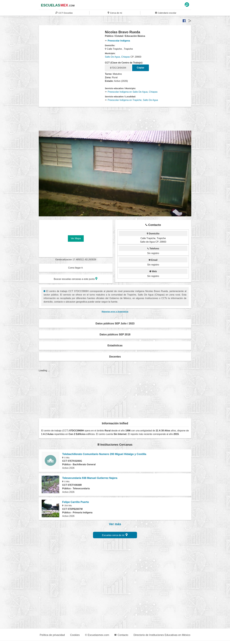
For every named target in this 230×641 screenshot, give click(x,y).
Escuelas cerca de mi (115, 535)
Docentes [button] (115, 356)
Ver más (115, 524)
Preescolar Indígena (117, 40)
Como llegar (75, 267)
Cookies (75, 635)
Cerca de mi (115, 12)
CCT (64, 12)
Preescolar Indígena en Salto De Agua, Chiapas (131, 92)
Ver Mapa (76, 238)
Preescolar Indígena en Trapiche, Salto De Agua (131, 100)
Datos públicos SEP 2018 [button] (115, 334)
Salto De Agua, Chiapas (117, 57)
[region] (71, 53)
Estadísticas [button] (115, 345)
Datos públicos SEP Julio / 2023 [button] (115, 323)
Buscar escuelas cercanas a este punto (75, 279)
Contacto (121, 635)
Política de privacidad (52, 635)
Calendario (165, 12)
